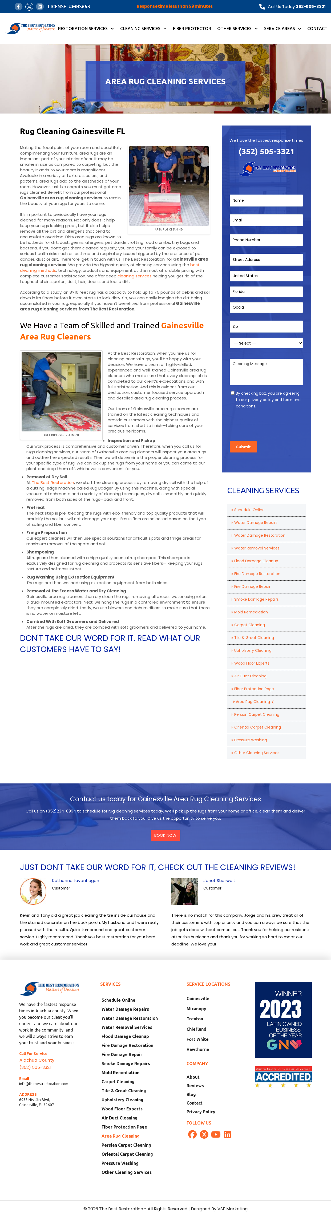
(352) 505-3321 (266, 151)
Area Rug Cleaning (253, 701)
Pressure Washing (249, 740)
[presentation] (270, 423)
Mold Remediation (249, 612)
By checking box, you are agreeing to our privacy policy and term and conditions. (268, 400)
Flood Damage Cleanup (254, 561)
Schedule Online (247, 509)
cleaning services (135, 276)
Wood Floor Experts (250, 663)
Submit (243, 447)
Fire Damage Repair (250, 586)
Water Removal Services (255, 548)
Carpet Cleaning (248, 625)
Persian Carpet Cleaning (255, 714)
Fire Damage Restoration (255, 573)
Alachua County (36, 1060)
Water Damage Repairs (254, 522)
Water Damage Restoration (258, 535)
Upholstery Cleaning (251, 650)
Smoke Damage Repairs (254, 599)
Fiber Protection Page (252, 689)
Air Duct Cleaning (248, 676)
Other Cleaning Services (255, 752)
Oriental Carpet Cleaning (256, 727)
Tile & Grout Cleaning (252, 637)
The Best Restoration (53, 482)
